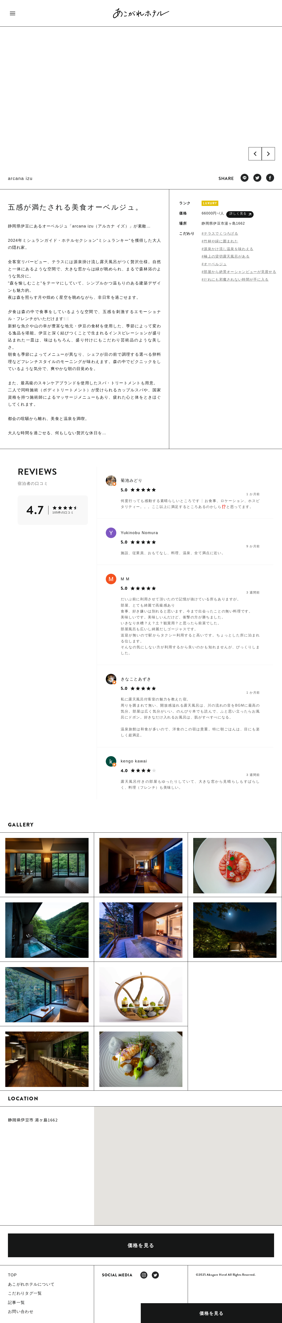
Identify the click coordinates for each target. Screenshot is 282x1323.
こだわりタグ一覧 (25, 1293)
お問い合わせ (20, 1311)
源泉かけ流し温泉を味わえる (228, 249)
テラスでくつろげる (221, 233)
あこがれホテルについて (31, 1284)
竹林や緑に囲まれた (221, 241)
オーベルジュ (215, 264)
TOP (12, 1275)
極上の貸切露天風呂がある (227, 256)
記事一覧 (16, 1302)
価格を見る (211, 1313)
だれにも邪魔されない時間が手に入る (236, 279)
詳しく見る (240, 214)
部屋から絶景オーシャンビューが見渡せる (240, 272)
